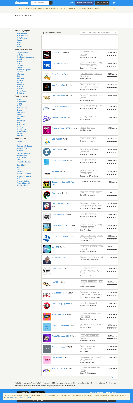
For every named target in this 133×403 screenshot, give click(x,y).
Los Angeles (21, 116)
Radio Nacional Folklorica (62, 107)
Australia (20, 55)
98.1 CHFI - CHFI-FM (60, 236)
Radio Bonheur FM (59, 74)
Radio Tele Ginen (58, 96)
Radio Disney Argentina (61, 304)
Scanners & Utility (23, 181)
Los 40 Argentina (58, 85)
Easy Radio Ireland (59, 117)
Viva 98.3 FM (57, 358)
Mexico (19, 82)
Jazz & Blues (21, 158)
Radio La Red (57, 150)
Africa (19, 42)
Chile (18, 63)
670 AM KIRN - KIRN (59, 293)
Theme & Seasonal (23, 183)
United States (21, 91)
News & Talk (21, 165)
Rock (18, 179)
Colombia (20, 65)
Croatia (19, 68)
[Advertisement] (80, 45)
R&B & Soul (20, 171)
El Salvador (21, 74)
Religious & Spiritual (24, 177)
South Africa (21, 89)
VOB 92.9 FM (57, 139)
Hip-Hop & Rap (22, 155)
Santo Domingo (22, 131)
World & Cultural (22, 185)
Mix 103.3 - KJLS (58, 369)
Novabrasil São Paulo (60, 325)
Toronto (19, 133)
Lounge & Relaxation (24, 162)
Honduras (20, 78)
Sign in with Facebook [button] (84, 2)
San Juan (20, 127)
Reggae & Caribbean (24, 173)
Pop (18, 169)
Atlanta (19, 99)
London (19, 114)
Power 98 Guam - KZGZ (61, 128)
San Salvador (21, 129)
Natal (18, 123)
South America (22, 38)
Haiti (18, 76)
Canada (19, 61)
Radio (71, 3)
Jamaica (20, 80)
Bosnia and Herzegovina (25, 57)
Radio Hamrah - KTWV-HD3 (62, 204)
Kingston (20, 110)
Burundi (19, 59)
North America (22, 34)
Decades (20, 150)
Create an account (102, 2)
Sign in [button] (114, 3)
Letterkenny (21, 112)
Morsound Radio (58, 258)
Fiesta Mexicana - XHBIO (61, 336)
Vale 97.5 (55, 247)
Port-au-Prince (22, 125)
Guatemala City (22, 108)
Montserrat (20, 84)
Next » (114, 378)
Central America (22, 36)
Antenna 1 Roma (58, 347)
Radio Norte (56, 193)
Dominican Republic (24, 70)
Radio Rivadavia (58, 215)
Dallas (19, 106)
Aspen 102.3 (57, 53)
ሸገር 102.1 (55, 282)
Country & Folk (22, 148)
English (100, 392)
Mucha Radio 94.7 (59, 315)
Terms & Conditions (25, 397)
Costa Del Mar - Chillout (61, 225)
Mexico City (21, 120)
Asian (19, 144)
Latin (18, 160)
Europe (19, 40)
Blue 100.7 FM (57, 63)
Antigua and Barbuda (24, 53)
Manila (19, 118)
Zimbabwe (20, 93)
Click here (48, 395)
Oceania (19, 46)
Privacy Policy (11, 397)
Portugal (20, 87)
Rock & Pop (56, 269)
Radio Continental (59, 161)
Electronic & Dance (23, 153)
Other (18, 167)
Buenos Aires (21, 101)
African (19, 142)
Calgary (19, 104)
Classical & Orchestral (24, 146)
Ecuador (20, 72)
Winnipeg (20, 135)
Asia (18, 44)
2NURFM (55, 171)
